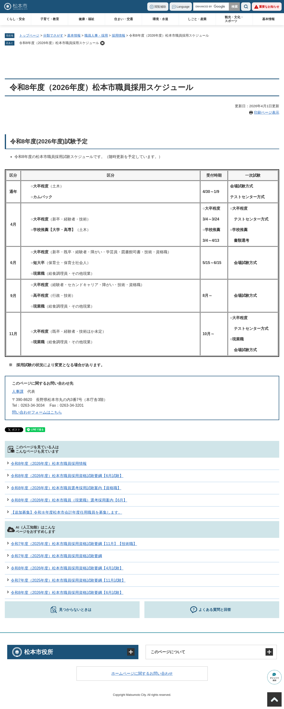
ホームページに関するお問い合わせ (142, 673)
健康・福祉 (86, 19)
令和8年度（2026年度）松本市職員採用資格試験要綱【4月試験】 (67, 568)
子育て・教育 (49, 19)
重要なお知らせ (269, 6)
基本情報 (268, 19)
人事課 (18, 391)
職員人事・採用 (96, 35)
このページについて (168, 652)
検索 (246, 6)
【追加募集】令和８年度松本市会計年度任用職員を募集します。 (66, 512)
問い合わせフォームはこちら (37, 412)
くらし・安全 (15, 19)
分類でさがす (53, 35)
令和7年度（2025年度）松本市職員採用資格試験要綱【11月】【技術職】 (74, 544)
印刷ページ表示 (266, 112)
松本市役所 (38, 652)
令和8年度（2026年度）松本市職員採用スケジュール (59, 43)
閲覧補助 (160, 6)
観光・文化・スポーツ (234, 19)
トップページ (29, 35)
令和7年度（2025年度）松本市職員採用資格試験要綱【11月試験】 (68, 580)
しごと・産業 (197, 19)
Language (183, 6)
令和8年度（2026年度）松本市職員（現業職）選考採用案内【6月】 (69, 500)
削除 (102, 43)
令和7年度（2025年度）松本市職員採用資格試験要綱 (56, 556)
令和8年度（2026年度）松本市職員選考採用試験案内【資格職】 (66, 488)
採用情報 (118, 35)
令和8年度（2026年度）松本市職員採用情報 (49, 463)
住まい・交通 (123, 19)
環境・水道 (160, 19)
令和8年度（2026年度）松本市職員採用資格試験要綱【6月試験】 (67, 476)
